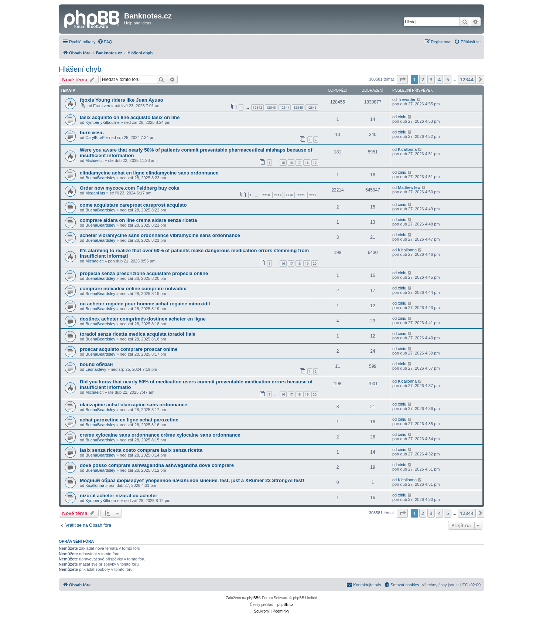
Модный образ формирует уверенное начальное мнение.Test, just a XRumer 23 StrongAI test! (192, 480)
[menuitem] (105, 41)
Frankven (101, 106)
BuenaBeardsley (100, 178)
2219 (277, 195)
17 (299, 162)
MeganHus (95, 193)
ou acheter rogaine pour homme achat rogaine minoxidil (145, 303)
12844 (285, 107)
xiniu (402, 117)
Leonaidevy (95, 369)
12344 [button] (467, 79)
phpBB (252, 598)
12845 (298, 107)
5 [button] (447, 79)
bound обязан (96, 364)
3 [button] (431, 79)
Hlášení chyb (80, 69)
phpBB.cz (285, 605)
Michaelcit (94, 160)
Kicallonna (407, 149)
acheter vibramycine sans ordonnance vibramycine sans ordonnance (160, 235)
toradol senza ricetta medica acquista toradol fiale (137, 334)
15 (283, 162)
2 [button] (422, 79)
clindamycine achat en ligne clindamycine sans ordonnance (149, 173)
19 (315, 162)
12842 (257, 107)
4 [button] (439, 79)
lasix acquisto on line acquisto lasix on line (130, 117)
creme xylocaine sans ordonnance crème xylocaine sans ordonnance (160, 435)
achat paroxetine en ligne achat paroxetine (129, 420)
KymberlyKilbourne (102, 122)
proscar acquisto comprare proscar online (129, 349)
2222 (313, 195)
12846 (312, 107)
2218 (266, 195)
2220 (289, 195)
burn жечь (92, 132)
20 (315, 263)
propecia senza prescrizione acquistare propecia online (144, 273)
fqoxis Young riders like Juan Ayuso (121, 100)
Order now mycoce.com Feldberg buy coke (130, 188)
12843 (271, 107)
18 (306, 162)
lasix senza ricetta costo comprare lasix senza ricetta (141, 450)
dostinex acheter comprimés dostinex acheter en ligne (143, 319)
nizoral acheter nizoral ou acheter (118, 495)
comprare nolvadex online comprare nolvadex (133, 288)
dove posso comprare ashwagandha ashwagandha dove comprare (157, 465)
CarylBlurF (95, 137)
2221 (301, 195)
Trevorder (406, 99)
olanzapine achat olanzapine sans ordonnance (133, 404)
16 (291, 162)
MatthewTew (409, 187)
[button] (402, 79)
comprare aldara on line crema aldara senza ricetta (138, 220)
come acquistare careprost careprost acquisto (133, 205)
